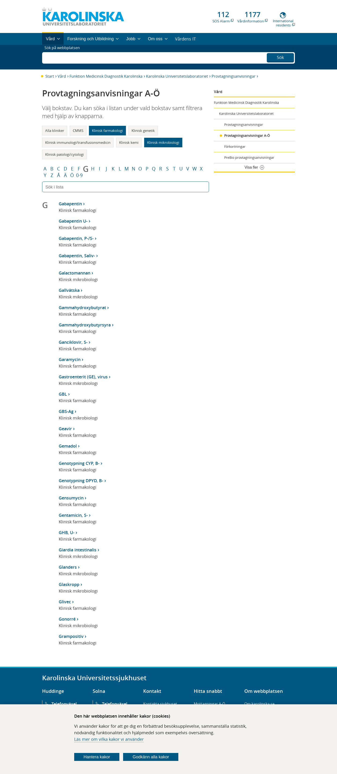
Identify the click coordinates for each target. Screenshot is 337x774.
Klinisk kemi (129, 142)
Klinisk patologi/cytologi (64, 154)
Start (49, 76)
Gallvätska (69, 290)
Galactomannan (74, 273)
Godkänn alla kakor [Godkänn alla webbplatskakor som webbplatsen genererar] (151, 757)
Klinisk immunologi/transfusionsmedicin (77, 142)
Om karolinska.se (259, 703)
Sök (280, 56)
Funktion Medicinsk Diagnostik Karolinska (106, 76)
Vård (62, 76)
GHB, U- (66, 532)
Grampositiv (71, 636)
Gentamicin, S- (73, 515)
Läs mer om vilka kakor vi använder (109, 739)
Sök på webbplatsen (64, 57)
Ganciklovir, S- (73, 342)
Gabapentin (70, 203)
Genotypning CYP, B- (79, 463)
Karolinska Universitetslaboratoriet (177, 76)
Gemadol (68, 446)
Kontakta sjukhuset (160, 703)
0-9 (79, 175)
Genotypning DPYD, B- (81, 480)
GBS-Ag (66, 411)
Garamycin (70, 359)
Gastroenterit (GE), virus (83, 377)
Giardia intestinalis (77, 550)
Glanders (68, 567)
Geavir (65, 428)
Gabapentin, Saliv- (77, 255)
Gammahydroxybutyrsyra (85, 325)
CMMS (78, 130)
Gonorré (67, 619)
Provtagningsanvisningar (234, 76)
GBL (63, 394)
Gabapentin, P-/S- (76, 238)
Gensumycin (71, 498)
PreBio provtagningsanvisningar (249, 157)
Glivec (65, 601)
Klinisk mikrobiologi (163, 142)
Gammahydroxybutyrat (82, 307)
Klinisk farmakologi (107, 130)
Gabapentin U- (73, 221)
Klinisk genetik (143, 130)
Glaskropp (69, 584)
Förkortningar (234, 146)
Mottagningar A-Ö (209, 703)
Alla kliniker (54, 130)
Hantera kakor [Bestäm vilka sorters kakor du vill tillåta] (97, 757)
